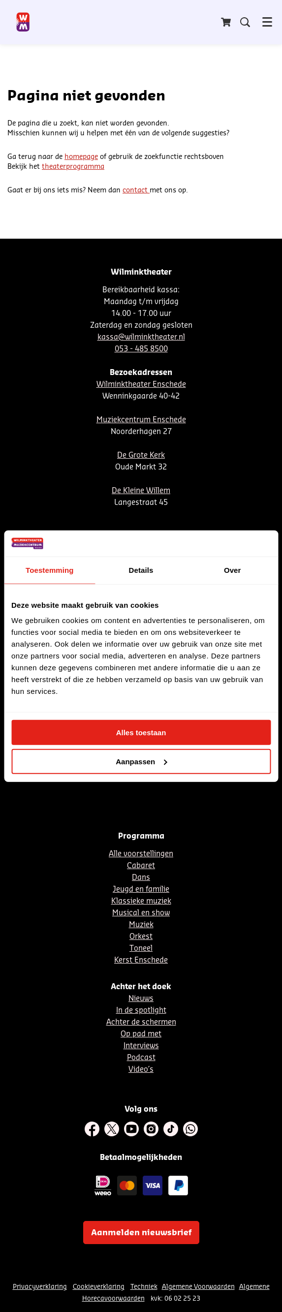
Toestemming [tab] (50, 569)
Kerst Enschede (141, 960)
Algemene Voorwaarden (198, 1286)
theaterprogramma (73, 166)
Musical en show (141, 913)
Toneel (141, 948)
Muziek (141, 925)
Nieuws (141, 998)
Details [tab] (141, 569)
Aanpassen (141, 761)
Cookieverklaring (99, 1286)
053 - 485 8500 (141, 349)
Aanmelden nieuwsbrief (141, 1233)
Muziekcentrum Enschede (141, 420)
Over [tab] (232, 569)
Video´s (141, 1069)
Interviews (141, 1046)
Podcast (141, 1058)
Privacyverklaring (40, 1286)
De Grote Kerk (141, 455)
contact (136, 190)
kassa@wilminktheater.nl (141, 337)
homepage (81, 157)
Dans (141, 877)
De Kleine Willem (141, 491)
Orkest (141, 936)
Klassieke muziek (141, 901)
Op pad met (141, 1034)
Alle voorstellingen (141, 854)
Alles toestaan (141, 732)
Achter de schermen (141, 1022)
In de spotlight (141, 1010)
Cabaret (141, 866)
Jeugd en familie (141, 889)
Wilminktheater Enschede (141, 384)
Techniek (143, 1286)
